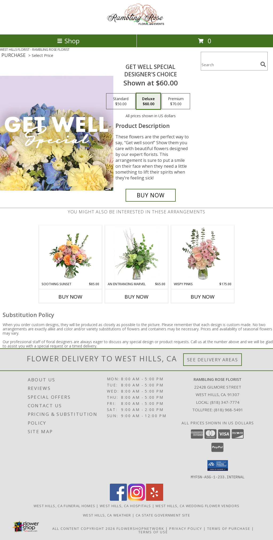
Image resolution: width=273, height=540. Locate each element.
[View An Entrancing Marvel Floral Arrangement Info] (136, 254)
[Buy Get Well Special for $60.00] (151, 195)
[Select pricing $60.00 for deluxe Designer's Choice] (148, 101)
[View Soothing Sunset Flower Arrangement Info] (70, 254)
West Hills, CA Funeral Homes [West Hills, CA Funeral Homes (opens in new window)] (64, 505)
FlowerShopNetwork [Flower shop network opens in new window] (140, 528)
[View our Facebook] (118, 499)
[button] (217, 465)
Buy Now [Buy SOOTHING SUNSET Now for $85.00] (70, 296)
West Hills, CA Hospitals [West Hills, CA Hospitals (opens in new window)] (125, 505)
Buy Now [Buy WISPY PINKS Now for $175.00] (203, 296)
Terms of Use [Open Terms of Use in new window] (153, 531)
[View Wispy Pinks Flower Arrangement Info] (202, 254)
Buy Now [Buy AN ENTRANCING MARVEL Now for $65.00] (136, 296)
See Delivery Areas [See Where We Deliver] (212, 360)
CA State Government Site (163, 514)
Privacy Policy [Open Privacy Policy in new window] (185, 528)
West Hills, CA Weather (107, 514)
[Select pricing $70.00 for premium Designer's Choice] (176, 101)
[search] (263, 64)
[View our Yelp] (154, 499)
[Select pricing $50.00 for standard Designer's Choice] (120, 101)
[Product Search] (229, 64)
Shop (68, 40)
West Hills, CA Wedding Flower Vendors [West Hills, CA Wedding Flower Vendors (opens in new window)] (197, 505)
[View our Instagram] (136, 499)
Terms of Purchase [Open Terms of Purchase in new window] (228, 528)
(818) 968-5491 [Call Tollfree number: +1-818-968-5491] (228, 409)
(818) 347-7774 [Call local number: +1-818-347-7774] (224, 402)
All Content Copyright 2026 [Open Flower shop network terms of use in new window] (83, 528)
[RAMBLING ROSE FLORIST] (136, 26)
